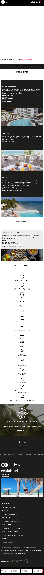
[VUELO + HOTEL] (2, 517)
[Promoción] (38, 571)
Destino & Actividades (33, 65)
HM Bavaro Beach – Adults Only (13, 59)
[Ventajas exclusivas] (40, 6)
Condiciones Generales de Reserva (22, 547)
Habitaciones (25, 65)
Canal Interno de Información (24, 550)
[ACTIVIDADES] (2, 524)
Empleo (5, 538)
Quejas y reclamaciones (19, 553)
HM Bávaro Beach (5, 65)
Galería (2, 67)
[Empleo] (2, 538)
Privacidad (33, 547)
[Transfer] (2, 511)
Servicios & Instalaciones (16, 65)
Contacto (6, 67)
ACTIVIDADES (7, 525)
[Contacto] (2, 504)
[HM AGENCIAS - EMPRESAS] (2, 531)
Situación (40, 65)
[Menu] (3, 6)
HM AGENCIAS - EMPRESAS (11, 531)
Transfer (6, 511)
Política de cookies (36, 550)
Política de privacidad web (7, 547)
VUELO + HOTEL (7, 518)
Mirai (10, 561)
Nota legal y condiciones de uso (8, 550)
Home (5, 59)
